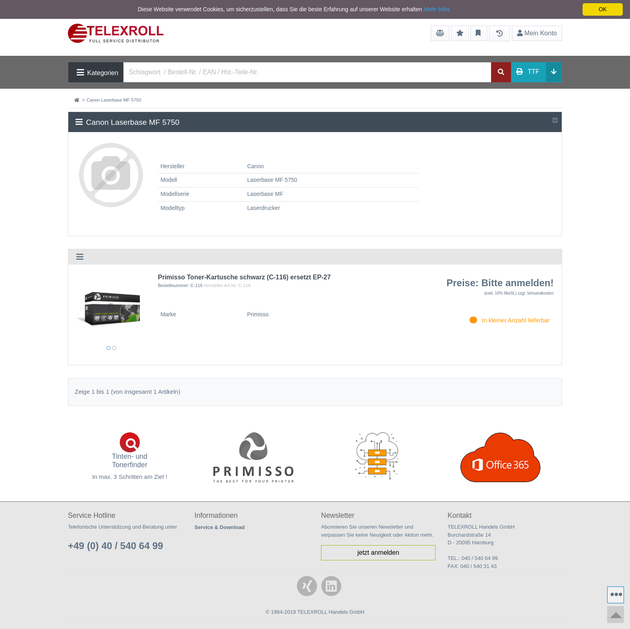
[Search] (307, 72)
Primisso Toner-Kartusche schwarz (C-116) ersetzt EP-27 (244, 277)
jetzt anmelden (378, 552)
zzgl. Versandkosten (536, 293)
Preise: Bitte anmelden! (500, 282)
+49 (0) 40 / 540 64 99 (115, 545)
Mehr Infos (436, 9)
